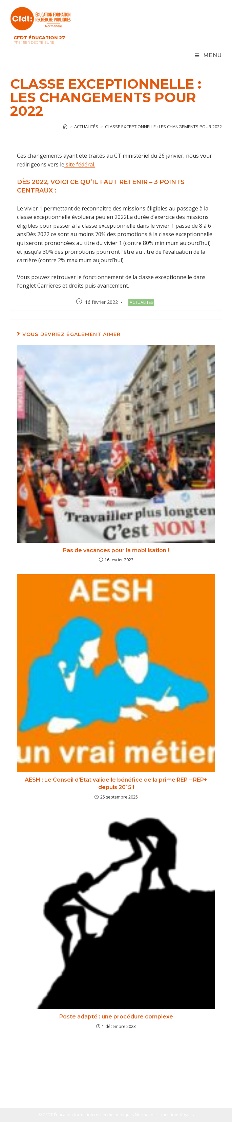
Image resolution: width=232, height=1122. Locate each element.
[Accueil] (65, 127)
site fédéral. (79, 164)
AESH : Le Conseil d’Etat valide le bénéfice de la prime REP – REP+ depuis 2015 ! (116, 783)
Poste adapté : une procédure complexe (116, 1016)
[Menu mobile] (208, 55)
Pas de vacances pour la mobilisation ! (116, 550)
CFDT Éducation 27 (39, 37)
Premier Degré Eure (34, 42)
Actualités (141, 302)
